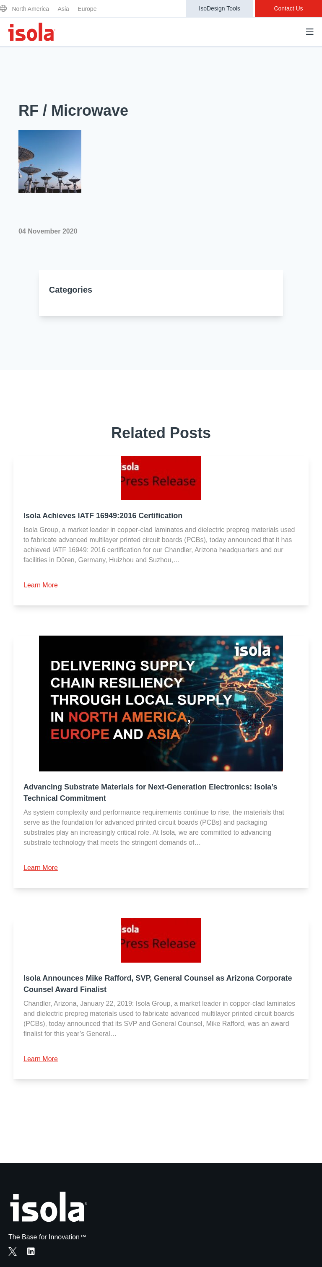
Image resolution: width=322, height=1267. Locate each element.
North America (30, 8)
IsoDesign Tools (219, 8)
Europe (87, 8)
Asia (63, 8)
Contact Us (288, 8)
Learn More (40, 585)
